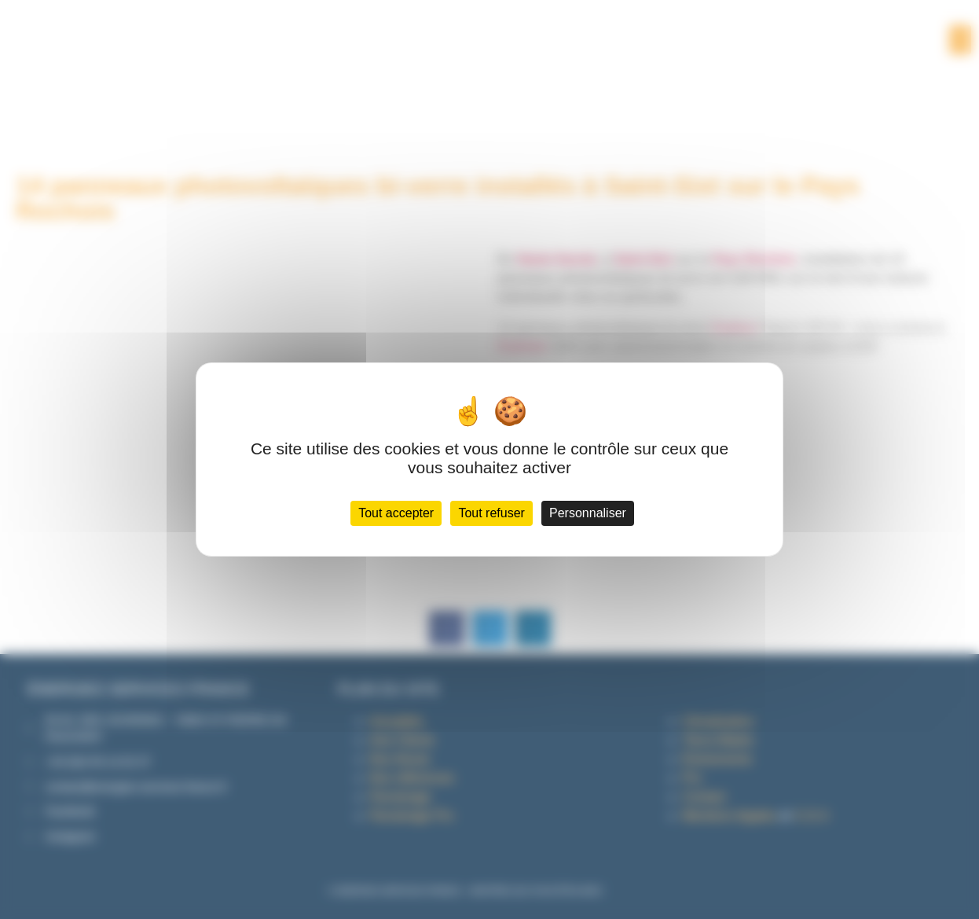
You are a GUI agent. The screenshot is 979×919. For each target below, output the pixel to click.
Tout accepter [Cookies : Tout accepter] (396, 513)
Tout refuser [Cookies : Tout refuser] (491, 513)
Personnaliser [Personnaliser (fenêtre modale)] (587, 513)
